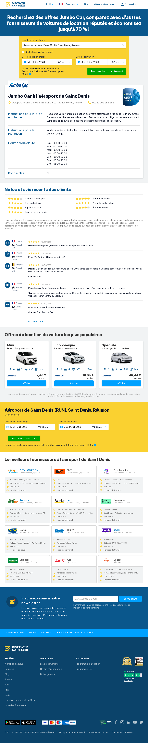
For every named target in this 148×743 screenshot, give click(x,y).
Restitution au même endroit (39, 52)
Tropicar (24, 500)
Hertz (70, 500)
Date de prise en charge (34, 57)
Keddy (116, 529)
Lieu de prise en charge (33, 40)
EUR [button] (48, 4)
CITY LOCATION (29, 470)
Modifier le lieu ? (13, 414)
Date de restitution (85, 57)
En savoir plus (35, 321)
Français (67, 4)
